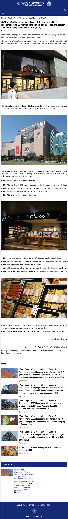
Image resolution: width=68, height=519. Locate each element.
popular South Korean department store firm (36, 351)
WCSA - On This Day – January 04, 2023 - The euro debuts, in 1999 (40, 448)
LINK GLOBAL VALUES (34, 516)
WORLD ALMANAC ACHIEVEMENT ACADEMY (27, 18)
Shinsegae (13, 351)
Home (3, 18)
